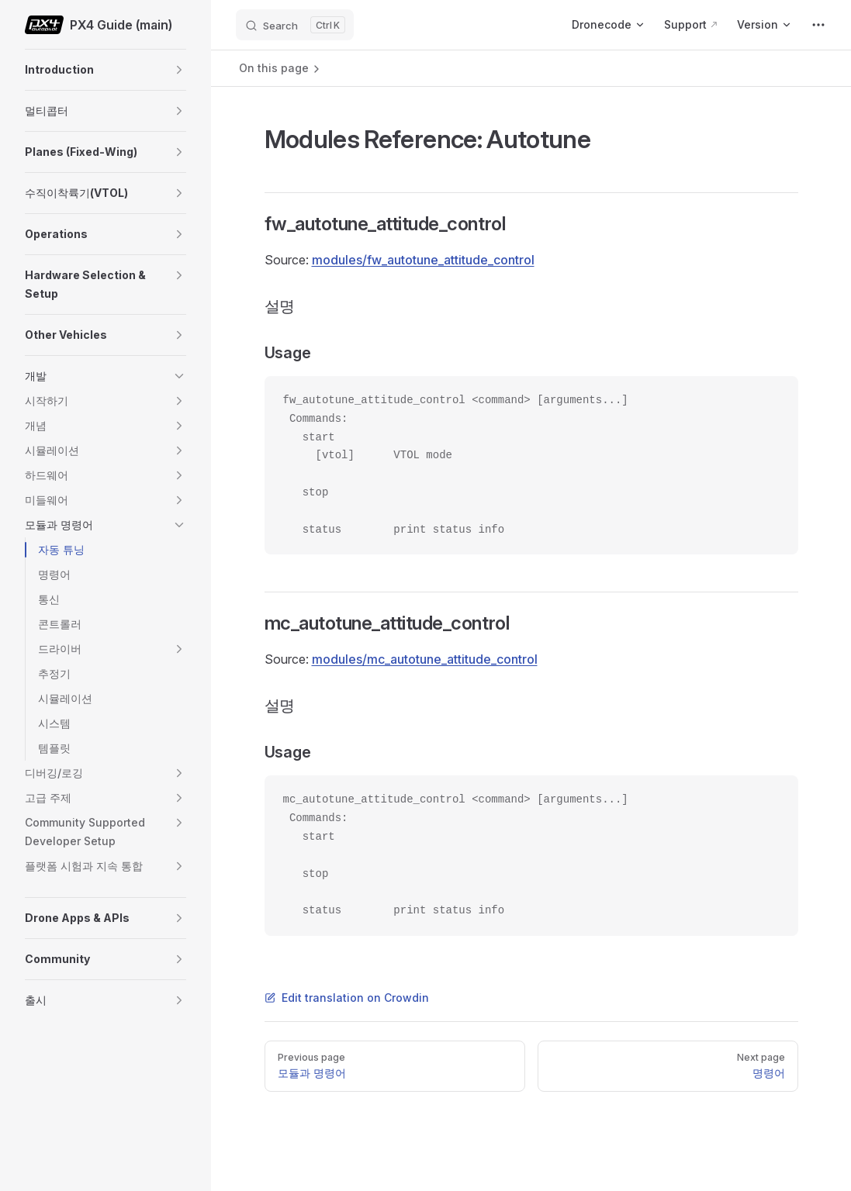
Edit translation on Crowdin (347, 997)
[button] (179, 69)
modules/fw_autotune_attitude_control (423, 260)
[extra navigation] (818, 25)
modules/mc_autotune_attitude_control (425, 659)
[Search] (295, 24)
